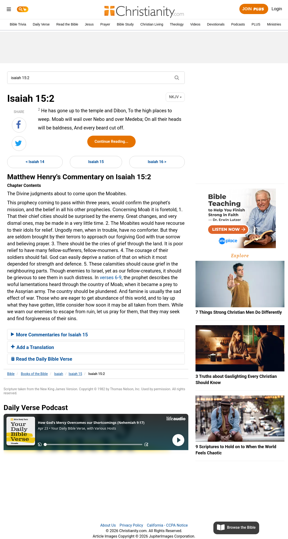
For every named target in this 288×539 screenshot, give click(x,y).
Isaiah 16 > (157, 161)
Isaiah (58, 374)
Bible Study (125, 24)
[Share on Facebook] (19, 125)
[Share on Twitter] (19, 143)
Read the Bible (67, 24)
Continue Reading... (111, 141)
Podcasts (238, 24)
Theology (177, 24)
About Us (108, 525)
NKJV (175, 97)
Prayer (105, 24)
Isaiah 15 (96, 161)
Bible (11, 374)
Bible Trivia (18, 24)
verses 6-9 (110, 277)
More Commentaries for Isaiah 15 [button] (49, 335)
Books (34, 374)
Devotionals (216, 24)
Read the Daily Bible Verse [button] (41, 359)
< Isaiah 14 (35, 161)
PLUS (256, 24)
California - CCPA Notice (167, 525)
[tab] (96, 334)
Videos (195, 24)
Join (253, 9)
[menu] (9, 10)
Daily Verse (41, 24)
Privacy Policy (131, 525)
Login (277, 8)
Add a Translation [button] (32, 347)
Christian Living (151, 24)
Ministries (274, 24)
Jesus (89, 24)
